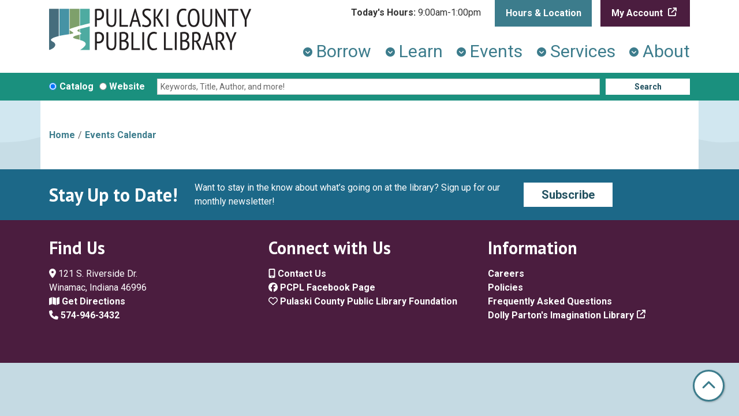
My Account (638, 13)
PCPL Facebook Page (321, 287)
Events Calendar (120, 134)
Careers (506, 273)
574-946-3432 (84, 315)
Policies (505, 287)
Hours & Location (543, 13)
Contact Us (297, 273)
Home (62, 134)
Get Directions (87, 301)
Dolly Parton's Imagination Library (561, 315)
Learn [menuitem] (421, 51)
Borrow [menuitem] (343, 51)
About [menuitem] (666, 51)
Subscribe (568, 195)
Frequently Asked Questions (550, 301)
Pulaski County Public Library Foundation (362, 301)
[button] (416, 12)
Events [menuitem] (496, 51)
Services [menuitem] (582, 51)
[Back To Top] (709, 386)
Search (648, 86)
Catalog (76, 86)
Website (127, 86)
